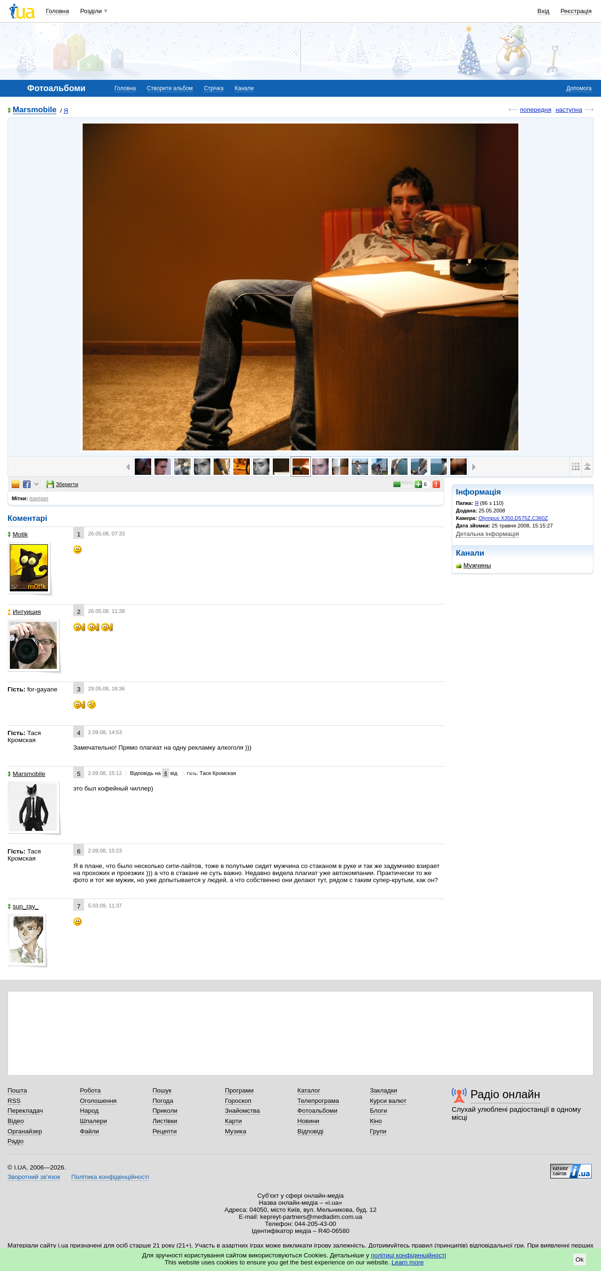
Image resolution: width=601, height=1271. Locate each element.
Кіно (376, 1120)
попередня (535, 109)
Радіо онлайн (505, 1094)
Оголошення (98, 1100)
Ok (580, 1259)
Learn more (408, 1262)
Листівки (165, 1120)
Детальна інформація (487, 533)
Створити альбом (170, 88)
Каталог (308, 1090)
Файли (89, 1131)
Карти (233, 1120)
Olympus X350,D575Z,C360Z (513, 518)
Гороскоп (238, 1100)
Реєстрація (576, 11)
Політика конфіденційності (110, 1176)
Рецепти (165, 1131)
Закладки (383, 1090)
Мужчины (473, 565)
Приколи (165, 1110)
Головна (57, 11)
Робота (90, 1090)
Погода (163, 1100)
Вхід (544, 11)
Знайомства (242, 1110)
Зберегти (62, 484)
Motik (18, 534)
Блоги (378, 1110)
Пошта (17, 1090)
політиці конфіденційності (408, 1255)
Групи (378, 1131)
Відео (16, 1120)
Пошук (162, 1090)
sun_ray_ (23, 906)
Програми (239, 1090)
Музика (235, 1131)
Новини (308, 1120)
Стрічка (213, 88)
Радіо (15, 1141)
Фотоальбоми (317, 1110)
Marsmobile (34, 110)
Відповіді (310, 1131)
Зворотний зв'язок (34, 1176)
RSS (14, 1100)
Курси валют (388, 1100)
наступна (568, 109)
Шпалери (93, 1120)
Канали (244, 88)
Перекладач (25, 1110)
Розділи (91, 11)
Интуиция (24, 611)
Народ (89, 1110)
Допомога (579, 88)
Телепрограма (318, 1100)
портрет (39, 498)
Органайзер (25, 1131)
